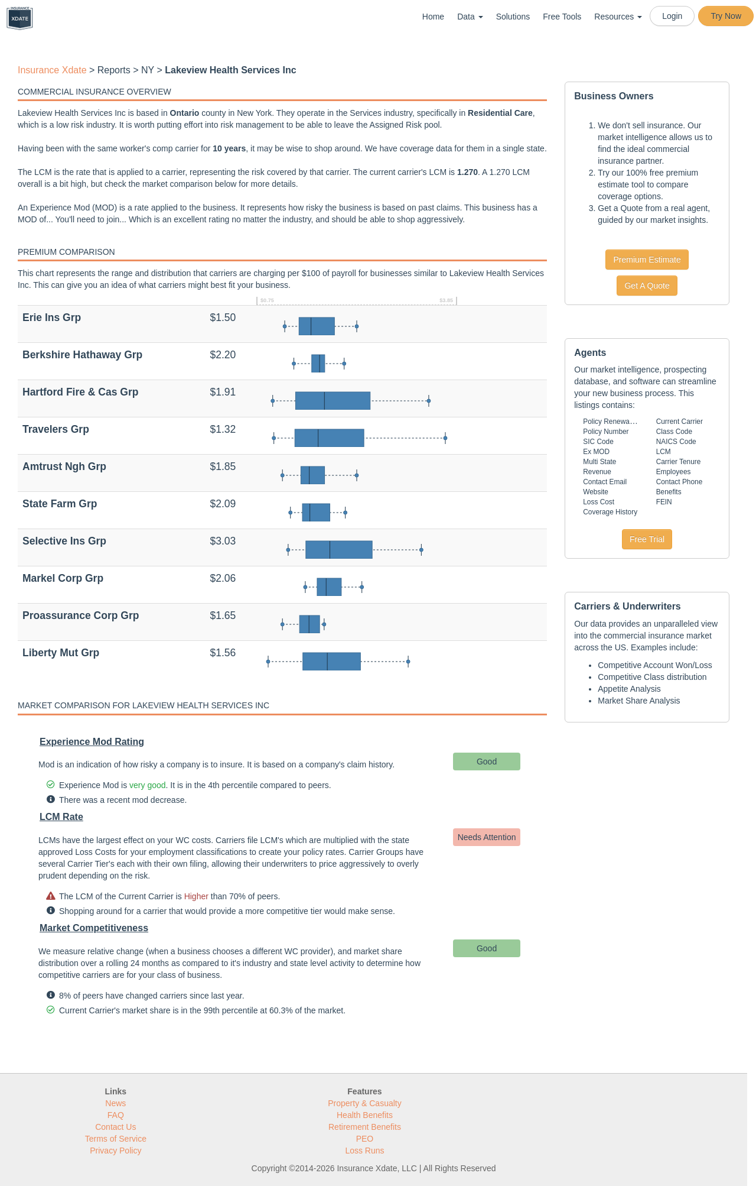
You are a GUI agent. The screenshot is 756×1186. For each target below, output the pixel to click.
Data (470, 16)
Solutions (513, 16)
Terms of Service (115, 1138)
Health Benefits (365, 1115)
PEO (365, 1138)
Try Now (726, 16)
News (115, 1103)
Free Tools (562, 16)
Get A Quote (646, 285)
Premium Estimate (646, 259)
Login (672, 16)
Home (433, 16)
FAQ (115, 1115)
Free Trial (647, 539)
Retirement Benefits (364, 1127)
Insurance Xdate (52, 70)
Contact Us (115, 1127)
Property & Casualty (365, 1103)
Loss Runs (364, 1150)
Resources (618, 16)
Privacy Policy (115, 1150)
